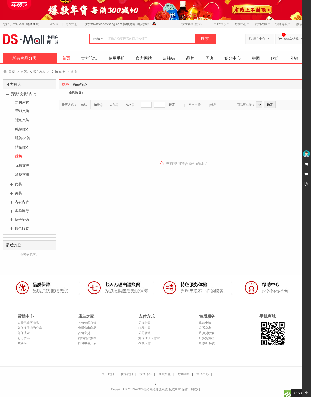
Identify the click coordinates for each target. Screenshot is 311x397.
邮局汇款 (144, 328)
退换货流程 (206, 338)
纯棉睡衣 (22, 129)
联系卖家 (205, 328)
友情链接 (145, 374)
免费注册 (71, 24)
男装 (18, 193)
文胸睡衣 (58, 72)
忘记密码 (24, 338)
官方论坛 (89, 58)
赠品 (211, 105)
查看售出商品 (87, 328)
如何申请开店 (87, 343)
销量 (97, 105)
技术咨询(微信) (191, 24)
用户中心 (221, 24)
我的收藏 (262, 24)
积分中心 (232, 58)
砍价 (275, 58)
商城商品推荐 (87, 338)
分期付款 (144, 323)
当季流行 (22, 211)
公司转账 (144, 333)
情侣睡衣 (22, 147)
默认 (84, 105)
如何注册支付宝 (149, 338)
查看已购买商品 (28, 323)
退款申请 (205, 323)
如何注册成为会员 (30, 328)
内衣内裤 (22, 202)
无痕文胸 (22, 165)
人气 (113, 105)
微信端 (300, 24)
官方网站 (144, 58)
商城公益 (165, 374)
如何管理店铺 (87, 323)
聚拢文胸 (22, 174)
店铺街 (169, 58)
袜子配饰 (22, 220)
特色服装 (22, 229)
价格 (128, 105)
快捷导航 (282, 24)
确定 (172, 104)
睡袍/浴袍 (22, 138)
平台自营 (192, 105)
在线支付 (144, 343)
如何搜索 (24, 333)
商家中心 (241, 24)
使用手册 (116, 58)
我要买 (22, 343)
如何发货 (84, 333)
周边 (209, 58)
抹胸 (18, 156)
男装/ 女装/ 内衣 (33, 72)
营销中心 (202, 374)
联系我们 (127, 374)
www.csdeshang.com (106, 24)
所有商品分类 (24, 58)
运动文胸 (22, 120)
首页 (66, 58)
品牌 (190, 58)
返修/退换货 (207, 343)
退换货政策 (206, 333)
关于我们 (108, 374)
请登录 (54, 24)
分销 (294, 58)
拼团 (256, 58)
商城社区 (183, 374)
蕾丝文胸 (22, 111)
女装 (18, 184)
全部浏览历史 (29, 255)
